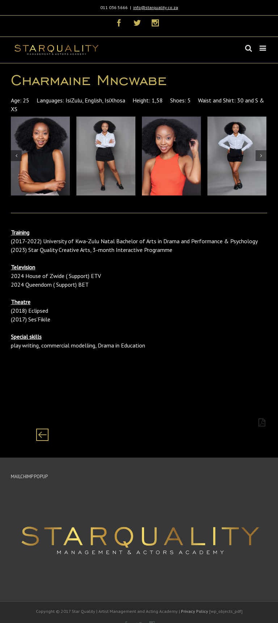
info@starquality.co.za (155, 7)
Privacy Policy (194, 611)
